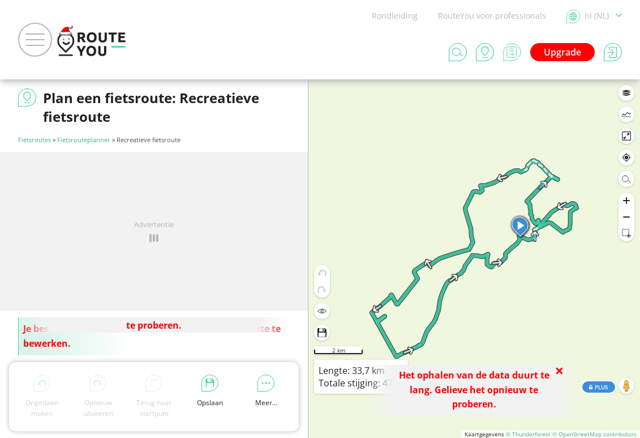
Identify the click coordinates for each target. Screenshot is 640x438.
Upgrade (562, 52)
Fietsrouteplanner (83, 139)
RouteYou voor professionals (492, 15)
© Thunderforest (528, 434)
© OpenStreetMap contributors (594, 434)
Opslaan (210, 391)
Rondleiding (395, 15)
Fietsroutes (34, 139)
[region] (474, 258)
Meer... (266, 391)
